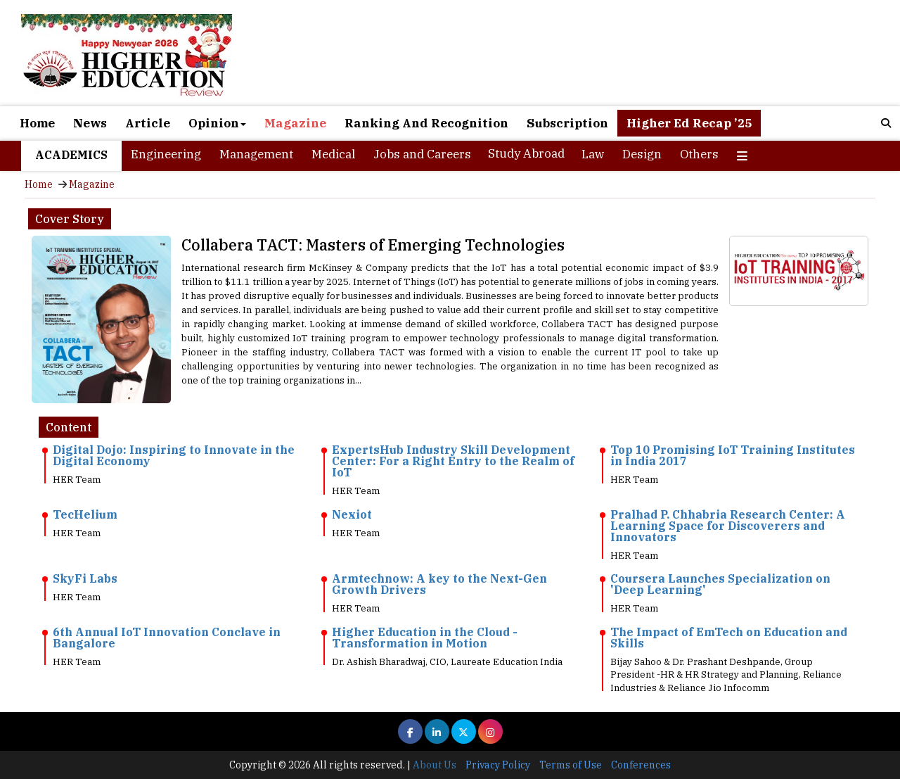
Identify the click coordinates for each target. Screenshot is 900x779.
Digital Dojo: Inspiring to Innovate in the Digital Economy (174, 455)
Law (592, 154)
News (90, 123)
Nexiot (352, 514)
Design (642, 154)
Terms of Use (570, 765)
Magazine (295, 123)
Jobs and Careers (422, 154)
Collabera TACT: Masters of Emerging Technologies (373, 244)
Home (37, 123)
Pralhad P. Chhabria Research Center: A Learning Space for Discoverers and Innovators (727, 525)
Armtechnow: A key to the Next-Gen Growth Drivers (439, 584)
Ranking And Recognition (426, 123)
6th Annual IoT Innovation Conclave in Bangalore (167, 637)
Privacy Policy (497, 765)
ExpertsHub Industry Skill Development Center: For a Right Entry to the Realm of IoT (453, 461)
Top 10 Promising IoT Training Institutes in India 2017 (732, 455)
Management (256, 154)
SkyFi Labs (85, 578)
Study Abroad (526, 153)
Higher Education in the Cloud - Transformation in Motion (425, 637)
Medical (333, 154)
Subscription (567, 123)
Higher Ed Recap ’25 (689, 123)
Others (699, 154)
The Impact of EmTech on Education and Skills (728, 637)
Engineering (166, 154)
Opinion (217, 123)
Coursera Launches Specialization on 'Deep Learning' (720, 584)
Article (147, 123)
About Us (434, 765)
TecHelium (85, 514)
